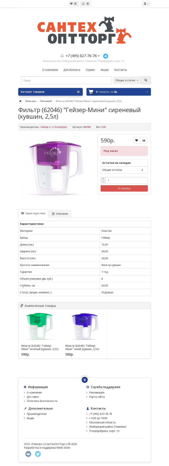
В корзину (124, 188)
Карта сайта (97, 396)
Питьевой (46, 101)
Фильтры (30, 101)
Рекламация (96, 392)
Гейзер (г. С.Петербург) (53, 127)
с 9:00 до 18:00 (98, 418)
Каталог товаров (50, 92)
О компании (34, 392)
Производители (36, 414)
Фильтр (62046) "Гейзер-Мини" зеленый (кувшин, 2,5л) (39, 347)
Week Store (63, 447)
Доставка (33, 396)
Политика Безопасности (42, 401)
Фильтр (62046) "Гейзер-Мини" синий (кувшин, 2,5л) (82, 347)
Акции (30, 418)
